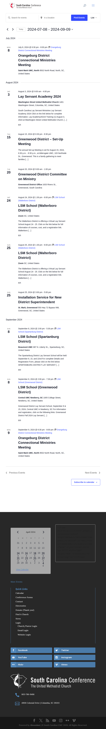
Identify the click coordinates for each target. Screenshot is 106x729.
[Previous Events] (7, 29)
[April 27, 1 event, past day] (43, 558)
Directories (21, 606)
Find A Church (22, 614)
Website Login (24, 634)
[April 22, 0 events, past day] (22, 558)
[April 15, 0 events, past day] (22, 553)
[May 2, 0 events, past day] (35, 563)
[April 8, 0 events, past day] (22, 548)
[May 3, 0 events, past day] (39, 563)
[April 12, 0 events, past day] (39, 548)
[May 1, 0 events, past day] (31, 563)
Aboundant (35, 725)
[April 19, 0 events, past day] (39, 553)
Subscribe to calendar (84, 482)
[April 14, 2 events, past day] (18, 553)
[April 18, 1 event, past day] (35, 553)
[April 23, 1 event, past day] (26, 558)
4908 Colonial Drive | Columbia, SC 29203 (40, 703)
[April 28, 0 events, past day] (18, 563)
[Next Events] (12, 29)
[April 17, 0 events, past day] (31, 553)
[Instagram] (60, 721)
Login (18, 623)
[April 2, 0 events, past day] (26, 543)
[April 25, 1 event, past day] (35, 558)
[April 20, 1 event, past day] (43, 553)
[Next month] (43, 532)
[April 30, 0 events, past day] (26, 563)
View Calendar (22, 569)
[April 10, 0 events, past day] (31, 548)
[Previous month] (17, 532)
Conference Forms (24, 597)
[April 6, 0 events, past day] (43, 543)
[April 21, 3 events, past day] (18, 558)
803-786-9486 (28, 694)
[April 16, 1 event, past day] (26, 553)
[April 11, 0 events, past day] (35, 548)
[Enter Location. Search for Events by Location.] (55, 17)
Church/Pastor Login (27, 626)
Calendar (20, 593)
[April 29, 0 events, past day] (22, 563)
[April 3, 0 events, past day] (31, 543)
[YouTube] (54, 721)
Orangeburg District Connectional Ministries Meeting (37, 60)
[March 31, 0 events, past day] (18, 543)
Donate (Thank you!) (25, 610)
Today (21, 29)
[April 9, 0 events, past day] (26, 548)
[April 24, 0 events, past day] (31, 558)
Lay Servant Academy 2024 (39, 96)
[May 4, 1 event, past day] (43, 563)
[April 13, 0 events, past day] (43, 548)
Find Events (79, 18)
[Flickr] (67, 721)
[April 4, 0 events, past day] (35, 543)
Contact (19, 601)
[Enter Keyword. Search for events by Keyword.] (22, 17)
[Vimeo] (74, 721)
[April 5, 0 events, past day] (39, 543)
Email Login (23, 630)
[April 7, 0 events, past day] (18, 548)
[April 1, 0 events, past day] (22, 543)
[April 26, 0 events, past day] (39, 558)
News (18, 618)
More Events (16, 582)
